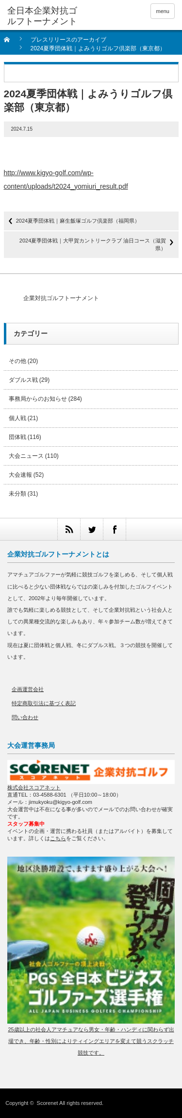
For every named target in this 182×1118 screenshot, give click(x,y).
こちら (58, 838)
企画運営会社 (28, 689)
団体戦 (17, 437)
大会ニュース (26, 456)
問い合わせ (25, 717)
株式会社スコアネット (34, 787)
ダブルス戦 (23, 380)
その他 (17, 361)
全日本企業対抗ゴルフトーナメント (42, 16)
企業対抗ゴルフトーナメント (61, 298)
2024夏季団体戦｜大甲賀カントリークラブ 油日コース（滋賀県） (92, 244)
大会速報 (20, 474)
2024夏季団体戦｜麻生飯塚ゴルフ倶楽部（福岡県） (78, 221)
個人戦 (17, 418)
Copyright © (20, 1103)
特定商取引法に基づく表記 (44, 703)
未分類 (17, 493)
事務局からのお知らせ (38, 398)
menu (162, 11)
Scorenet (47, 1103)
